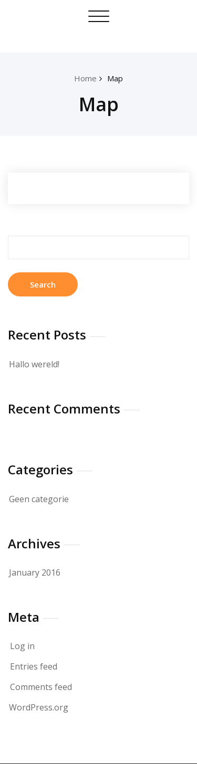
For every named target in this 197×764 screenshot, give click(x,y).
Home (85, 78)
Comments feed (41, 687)
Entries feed (33, 666)
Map (115, 78)
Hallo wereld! (34, 364)
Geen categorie (39, 499)
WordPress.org (38, 707)
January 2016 (34, 572)
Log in (22, 646)
